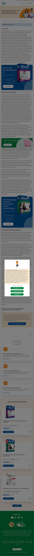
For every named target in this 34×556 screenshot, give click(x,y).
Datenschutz (14, 285)
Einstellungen (7, 280)
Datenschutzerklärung (16, 278)
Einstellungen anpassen (17, 291)
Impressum (20, 285)
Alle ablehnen (17, 294)
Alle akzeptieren (17, 288)
